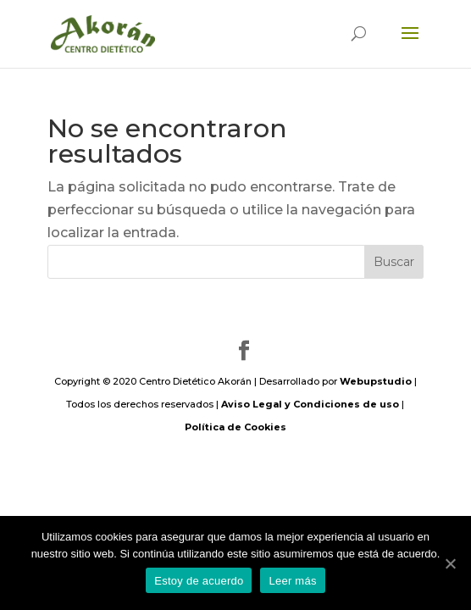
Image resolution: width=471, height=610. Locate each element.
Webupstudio (376, 381)
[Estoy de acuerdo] (449, 563)
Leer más (292, 580)
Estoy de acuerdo (198, 580)
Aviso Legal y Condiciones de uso (310, 404)
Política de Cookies (235, 427)
